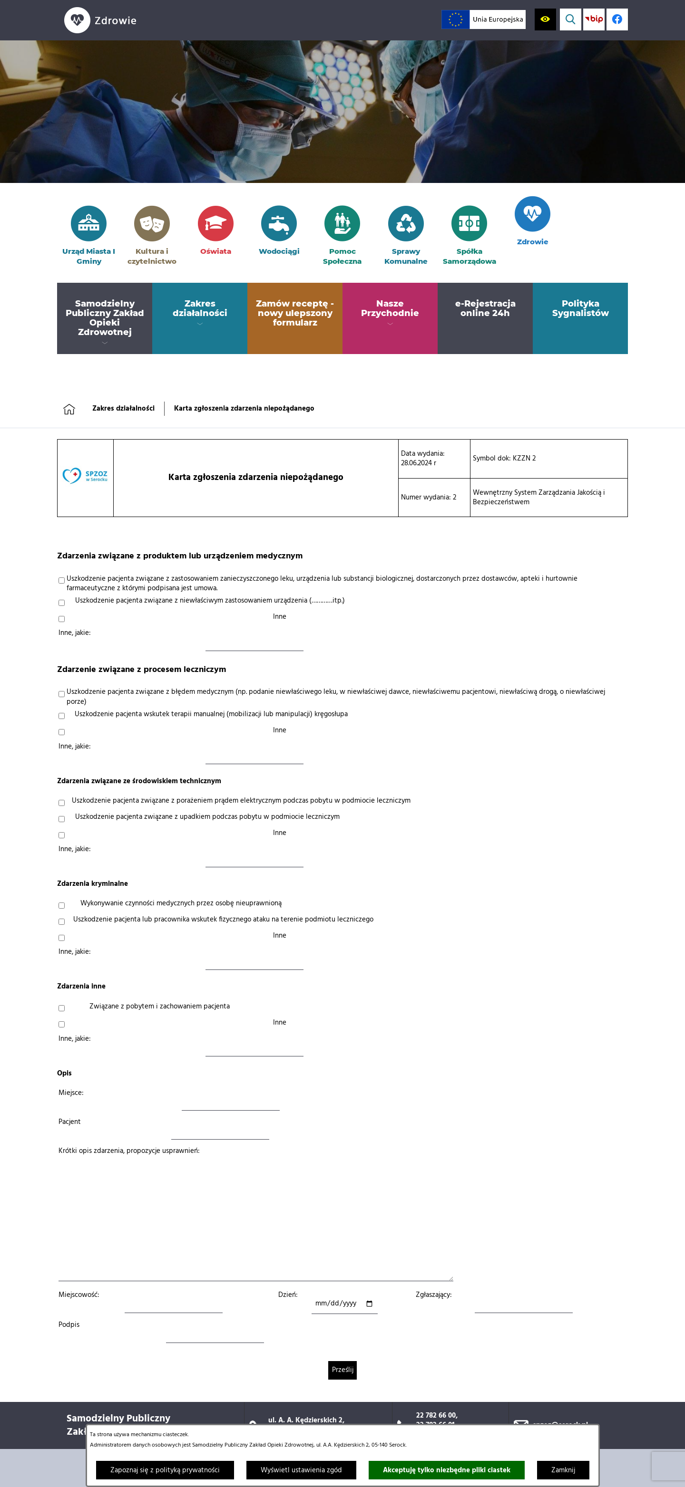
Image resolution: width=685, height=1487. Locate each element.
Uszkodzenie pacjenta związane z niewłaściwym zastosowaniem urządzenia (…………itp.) (210, 600)
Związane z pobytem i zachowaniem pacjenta (159, 1006)
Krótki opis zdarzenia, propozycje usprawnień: (129, 1151)
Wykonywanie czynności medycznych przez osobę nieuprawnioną (181, 903)
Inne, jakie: (75, 633)
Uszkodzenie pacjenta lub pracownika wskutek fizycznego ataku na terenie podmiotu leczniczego (223, 919)
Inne (279, 617)
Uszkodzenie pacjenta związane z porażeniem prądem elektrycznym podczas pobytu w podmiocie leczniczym (241, 800)
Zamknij (563, 1470)
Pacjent (70, 1122)
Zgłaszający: (434, 1295)
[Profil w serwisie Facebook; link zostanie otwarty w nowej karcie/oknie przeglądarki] (617, 19)
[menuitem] (104, 318)
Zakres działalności (123, 408)
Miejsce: (71, 1093)
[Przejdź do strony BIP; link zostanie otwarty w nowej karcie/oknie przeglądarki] (594, 19)
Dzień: (288, 1295)
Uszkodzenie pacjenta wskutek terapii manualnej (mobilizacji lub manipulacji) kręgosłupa (211, 714)
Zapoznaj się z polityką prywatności (165, 1470)
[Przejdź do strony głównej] (119, 20)
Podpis (69, 1325)
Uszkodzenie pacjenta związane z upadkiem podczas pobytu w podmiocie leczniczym (207, 817)
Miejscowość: (79, 1295)
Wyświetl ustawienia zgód (301, 1470)
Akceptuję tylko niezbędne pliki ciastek (446, 1470)
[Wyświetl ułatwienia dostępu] (545, 19)
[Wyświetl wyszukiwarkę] (570, 19)
